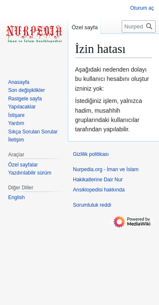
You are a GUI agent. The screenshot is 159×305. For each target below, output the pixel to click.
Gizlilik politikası (91, 154)
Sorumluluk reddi (92, 205)
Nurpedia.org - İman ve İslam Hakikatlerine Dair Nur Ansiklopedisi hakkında (106, 179)
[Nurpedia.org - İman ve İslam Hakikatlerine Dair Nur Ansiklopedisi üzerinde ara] (139, 26)
